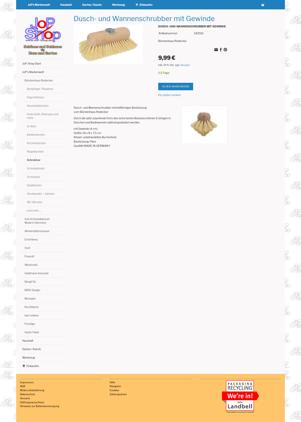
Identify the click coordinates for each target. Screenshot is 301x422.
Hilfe (112, 382)
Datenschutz (27, 394)
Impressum (27, 382)
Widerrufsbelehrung (32, 390)
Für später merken (169, 95)
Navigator (115, 386)
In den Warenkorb (175, 86)
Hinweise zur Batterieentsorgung (39, 406)
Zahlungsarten (118, 394)
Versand (185, 65)
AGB (22, 386)
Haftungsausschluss (32, 402)
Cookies (114, 390)
